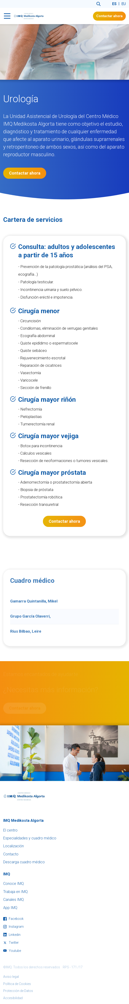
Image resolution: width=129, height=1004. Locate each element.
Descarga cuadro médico (24, 862)
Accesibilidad (13, 998)
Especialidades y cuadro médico (29, 838)
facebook (13, 919)
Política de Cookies (17, 984)
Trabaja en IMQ (15, 891)
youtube (12, 951)
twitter (11, 942)
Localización (13, 846)
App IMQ (10, 907)
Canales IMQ (13, 899)
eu (123, 4)
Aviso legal (11, 977)
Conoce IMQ (13, 883)
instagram (13, 926)
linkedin (12, 935)
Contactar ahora (109, 16)
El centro (10, 830)
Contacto (10, 854)
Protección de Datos (18, 991)
